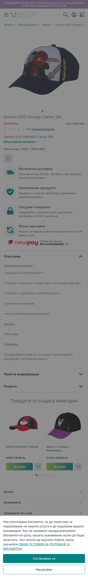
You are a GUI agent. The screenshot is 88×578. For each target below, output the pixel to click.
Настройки (44, 569)
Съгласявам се (44, 558)
